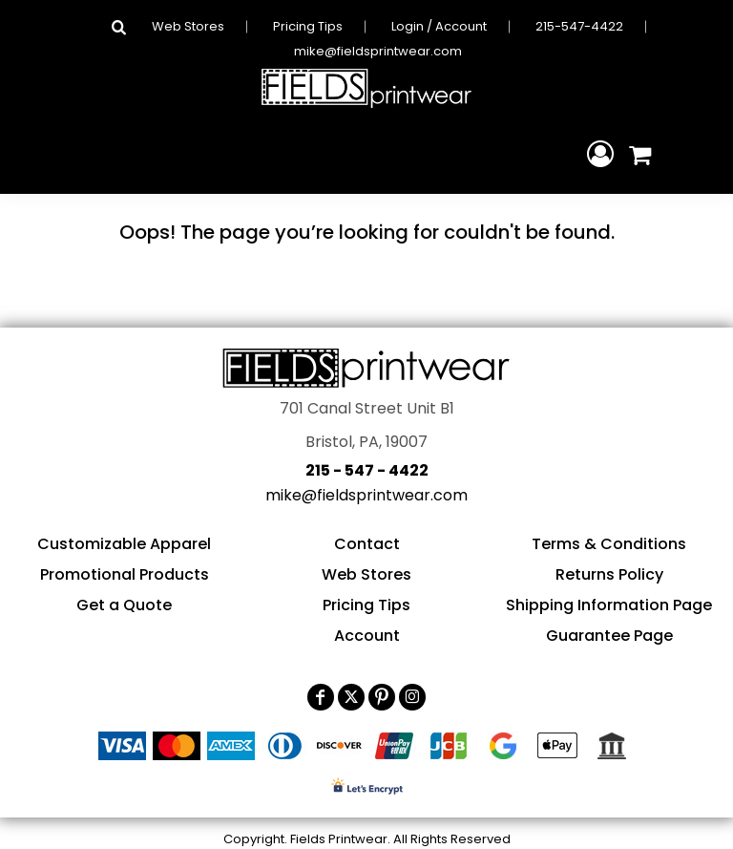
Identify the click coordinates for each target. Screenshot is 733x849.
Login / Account (439, 26)
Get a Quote (124, 605)
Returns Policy (609, 574)
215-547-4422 (579, 26)
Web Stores (188, 26)
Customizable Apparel (124, 544)
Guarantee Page (609, 636)
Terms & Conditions (609, 544)
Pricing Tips (308, 26)
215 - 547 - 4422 (367, 470)
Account (367, 636)
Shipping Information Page (609, 605)
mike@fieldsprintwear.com (378, 51)
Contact (367, 544)
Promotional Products (124, 574)
